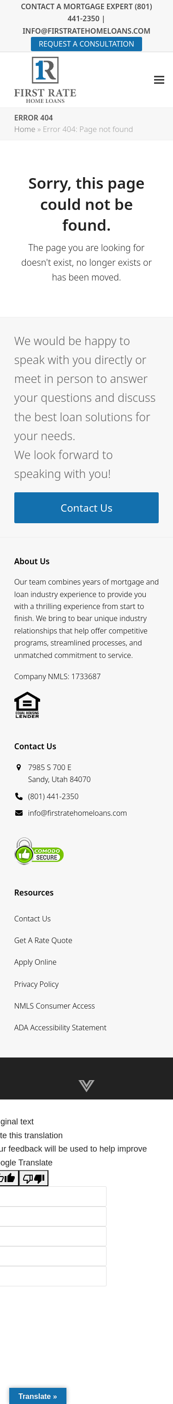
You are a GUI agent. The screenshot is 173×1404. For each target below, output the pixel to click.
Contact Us (32, 919)
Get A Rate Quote (43, 940)
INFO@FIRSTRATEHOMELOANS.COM (86, 31)
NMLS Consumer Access (54, 1006)
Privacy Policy (36, 984)
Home (25, 129)
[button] (159, 80)
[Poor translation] (33, 1178)
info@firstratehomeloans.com (77, 813)
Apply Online (35, 962)
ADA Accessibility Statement (60, 1027)
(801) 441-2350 (53, 796)
